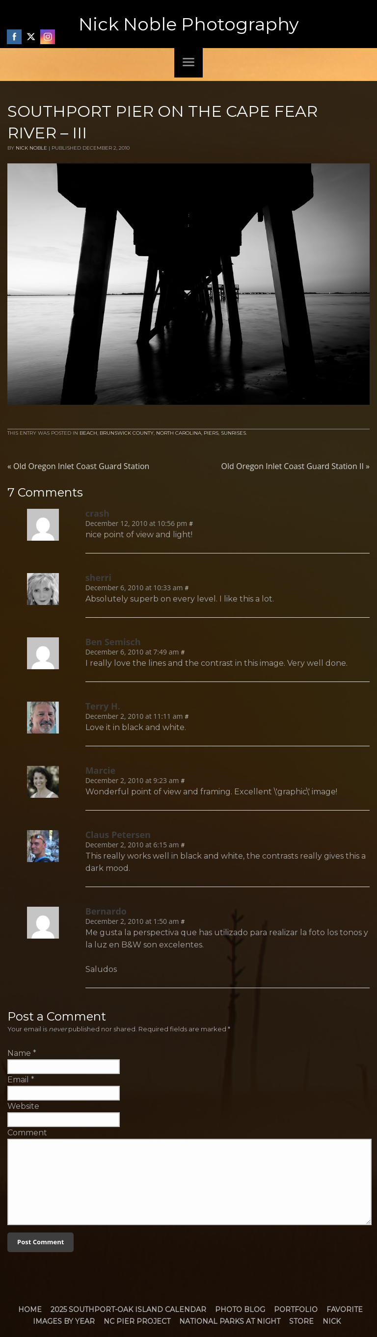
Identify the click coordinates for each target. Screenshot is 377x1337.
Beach (88, 433)
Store (301, 1321)
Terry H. (102, 706)
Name (19, 1053)
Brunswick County (127, 433)
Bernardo (106, 911)
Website (23, 1106)
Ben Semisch (113, 641)
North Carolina (178, 433)
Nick (332, 1321)
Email (18, 1079)
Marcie (100, 770)
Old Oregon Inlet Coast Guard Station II (295, 466)
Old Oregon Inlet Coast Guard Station (78, 466)
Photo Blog (240, 1309)
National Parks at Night (229, 1321)
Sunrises (233, 433)
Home (30, 1309)
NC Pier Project (137, 1321)
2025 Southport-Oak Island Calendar (128, 1309)
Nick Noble (31, 148)
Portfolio (296, 1309)
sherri (98, 577)
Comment (27, 1132)
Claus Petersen (118, 834)
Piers (211, 433)
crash (97, 513)
